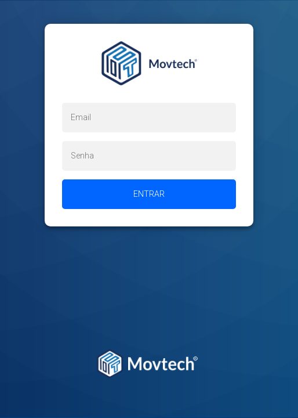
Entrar (149, 194)
